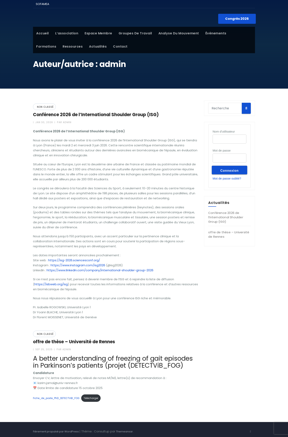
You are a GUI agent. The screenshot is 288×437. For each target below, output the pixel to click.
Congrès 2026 (237, 18)
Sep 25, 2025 (44, 349)
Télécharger (91, 398)
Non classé (45, 107)
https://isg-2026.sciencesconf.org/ (74, 260)
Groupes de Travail (135, 33)
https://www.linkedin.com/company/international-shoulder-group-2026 (100, 270)
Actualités (98, 46)
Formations (46, 46)
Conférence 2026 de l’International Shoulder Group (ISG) (96, 115)
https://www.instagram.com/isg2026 (78, 265)
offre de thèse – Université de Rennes (74, 342)
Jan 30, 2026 (44, 122)
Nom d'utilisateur (224, 131)
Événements (215, 33)
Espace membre (98, 33)
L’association (66, 33)
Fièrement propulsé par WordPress (56, 431)
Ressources (73, 46)
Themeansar (124, 431)
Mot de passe (222, 150)
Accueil (42, 33)
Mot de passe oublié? (227, 178)
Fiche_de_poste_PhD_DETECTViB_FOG (56, 398)
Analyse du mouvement (178, 33)
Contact (120, 46)
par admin (62, 122)
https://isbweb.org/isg (51, 284)
